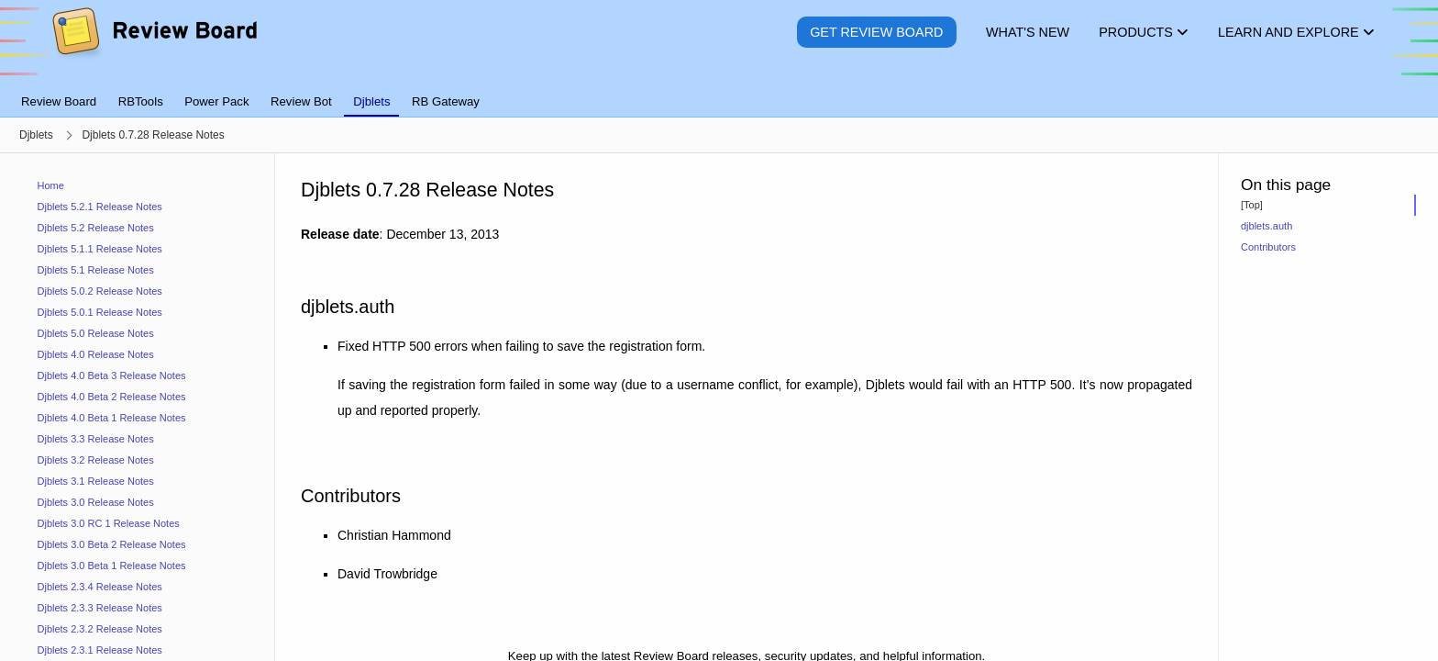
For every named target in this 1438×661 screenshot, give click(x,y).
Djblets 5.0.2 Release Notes (100, 291)
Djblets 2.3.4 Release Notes (100, 586)
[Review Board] (153, 45)
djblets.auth (1266, 225)
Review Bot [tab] (301, 101)
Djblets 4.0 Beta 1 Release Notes (112, 417)
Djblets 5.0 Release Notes (96, 333)
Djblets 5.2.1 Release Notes (100, 206)
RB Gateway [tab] (446, 101)
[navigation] (137, 407)
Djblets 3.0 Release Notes (96, 502)
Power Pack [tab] (216, 101)
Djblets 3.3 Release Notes (96, 438)
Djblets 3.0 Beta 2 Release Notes (112, 544)
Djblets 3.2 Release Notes (96, 459)
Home (51, 185)
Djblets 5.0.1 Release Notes (100, 312)
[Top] (1252, 204)
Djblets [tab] (371, 101)
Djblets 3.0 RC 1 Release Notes (109, 523)
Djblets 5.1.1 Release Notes (100, 248)
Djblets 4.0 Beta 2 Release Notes (112, 396)
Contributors (1268, 246)
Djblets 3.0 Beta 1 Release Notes (112, 565)
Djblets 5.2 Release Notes (96, 227)
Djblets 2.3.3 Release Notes (100, 607)
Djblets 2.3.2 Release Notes (100, 628)
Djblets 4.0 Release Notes (96, 354)
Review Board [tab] (58, 101)
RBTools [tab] (140, 101)
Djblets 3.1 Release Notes (96, 481)
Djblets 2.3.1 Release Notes (100, 649)
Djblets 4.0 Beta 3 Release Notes (112, 375)
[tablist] (719, 91)
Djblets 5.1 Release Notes (96, 269)
